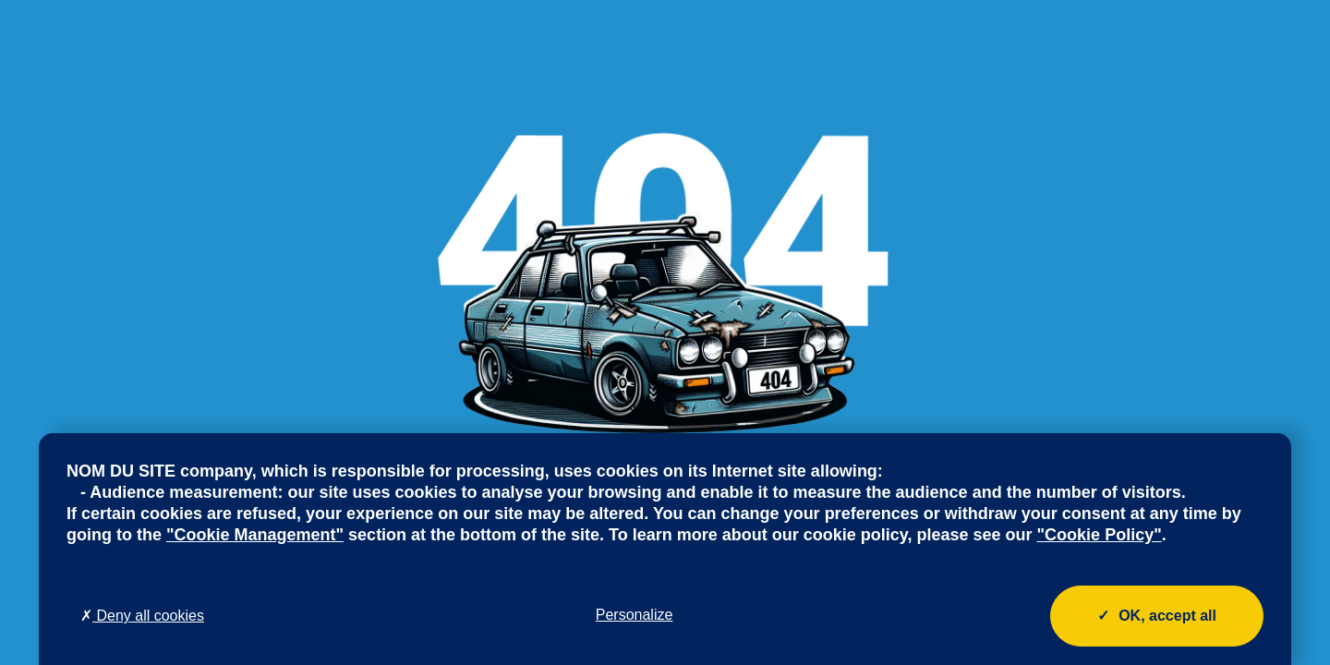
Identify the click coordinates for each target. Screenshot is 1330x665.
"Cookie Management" (255, 535)
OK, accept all (1156, 616)
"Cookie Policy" (1099, 535)
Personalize (634, 615)
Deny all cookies (142, 615)
